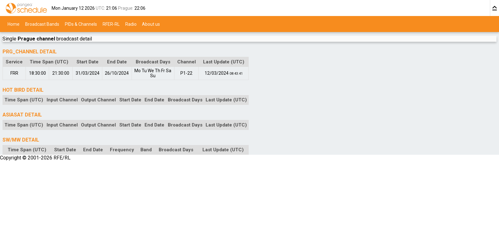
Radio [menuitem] (131, 23)
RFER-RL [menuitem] (111, 23)
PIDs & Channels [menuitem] (81, 23)
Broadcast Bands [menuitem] (42, 23)
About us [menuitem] (151, 23)
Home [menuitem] (14, 23)
